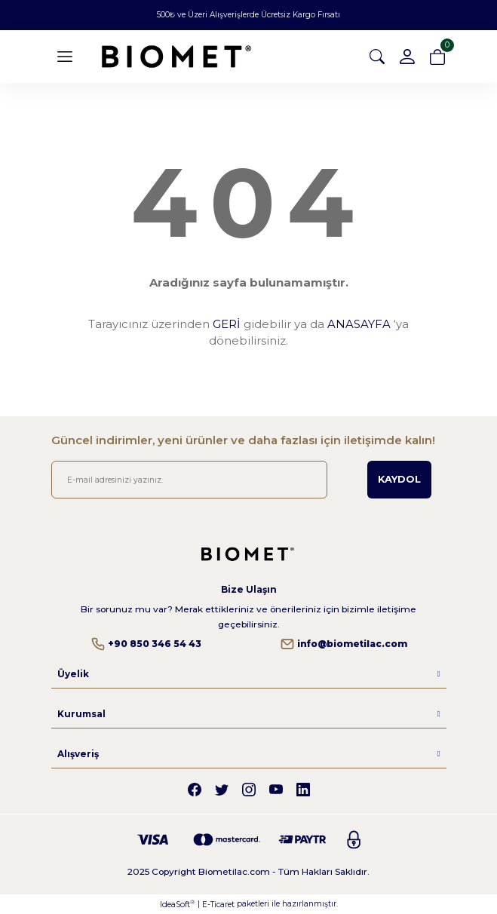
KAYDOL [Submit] (399, 479)
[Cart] (437, 56)
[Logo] (176, 56)
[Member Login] (407, 56)
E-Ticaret (218, 904)
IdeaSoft (177, 904)
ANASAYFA (359, 324)
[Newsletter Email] (189, 479)
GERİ (227, 324)
